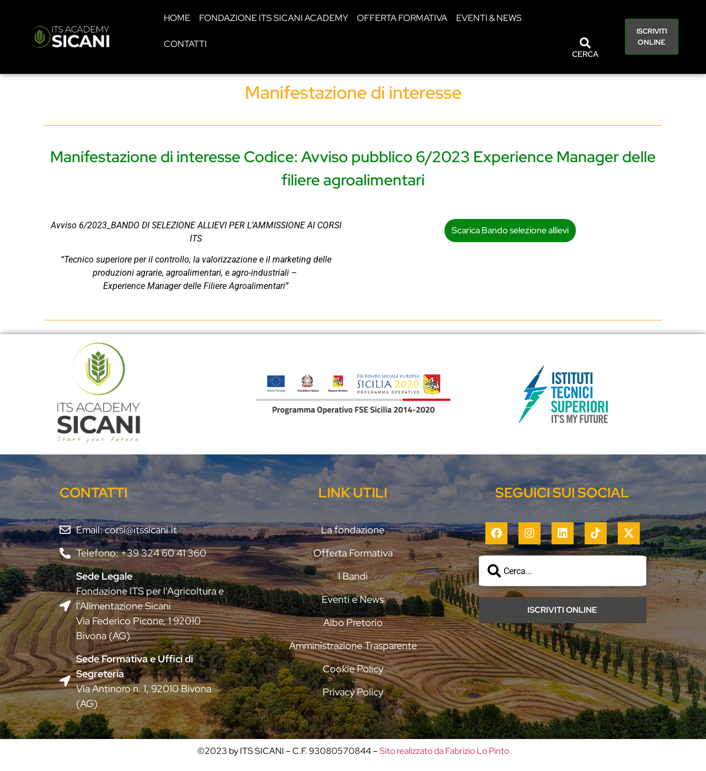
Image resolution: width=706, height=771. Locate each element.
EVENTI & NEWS (489, 18)
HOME (177, 18)
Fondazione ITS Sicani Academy (273, 18)
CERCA (585, 54)
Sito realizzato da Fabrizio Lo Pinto (444, 751)
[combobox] (562, 570)
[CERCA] (585, 43)
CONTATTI (185, 44)
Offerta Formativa (402, 18)
